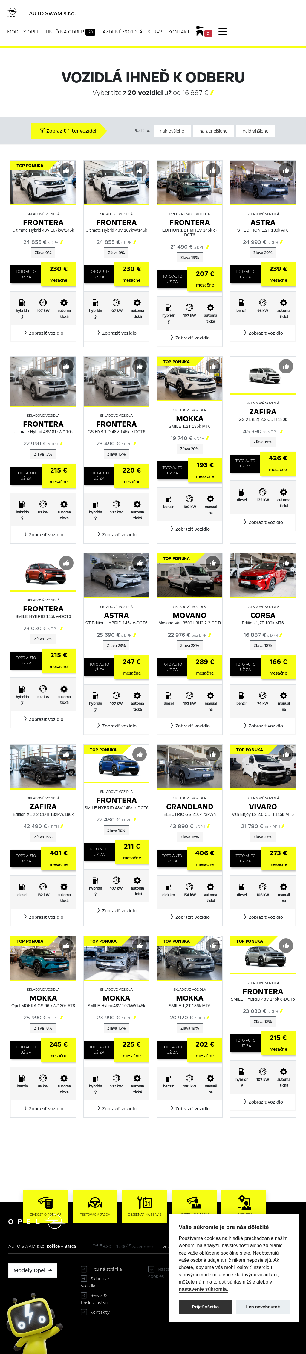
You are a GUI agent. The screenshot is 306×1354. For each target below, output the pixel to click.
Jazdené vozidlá (121, 31)
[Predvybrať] (66, 170)
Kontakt (179, 31)
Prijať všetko (205, 1306)
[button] (43, 333)
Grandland (189, 806)
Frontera (43, 222)
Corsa (263, 615)
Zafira (262, 412)
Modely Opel (23, 31)
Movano (189, 615)
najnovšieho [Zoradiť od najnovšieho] (172, 131)
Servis (155, 31)
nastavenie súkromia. (203, 1289)
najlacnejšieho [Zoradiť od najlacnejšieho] (213, 131)
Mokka (190, 418)
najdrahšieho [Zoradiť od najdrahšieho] (256, 131)
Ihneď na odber (70, 32)
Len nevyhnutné (263, 1306)
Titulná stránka (106, 1269)
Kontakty (100, 1312)
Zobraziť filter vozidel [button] (67, 130)
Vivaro (263, 806)
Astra (263, 222)
